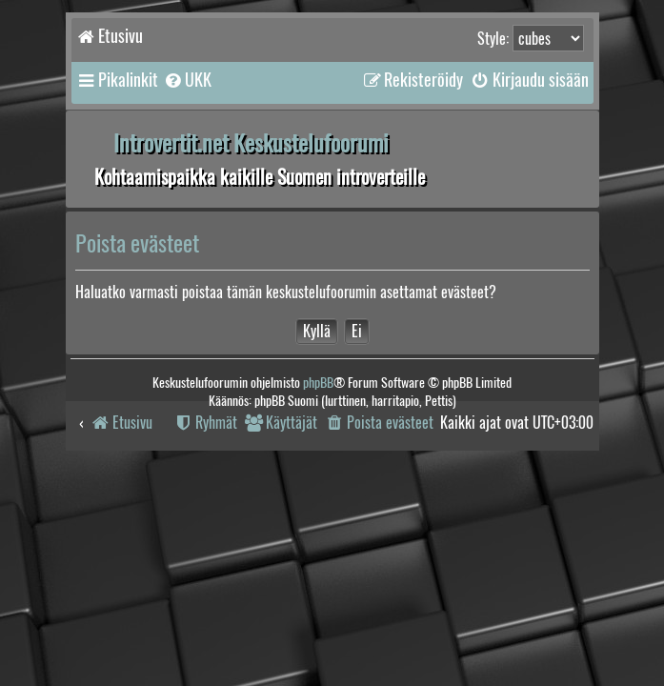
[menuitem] (187, 80)
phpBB (318, 382)
